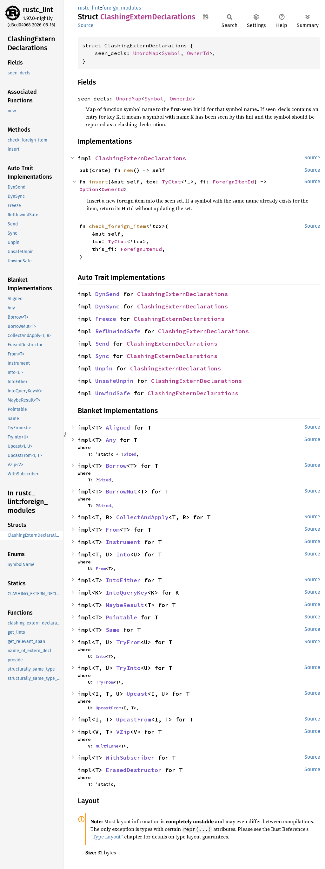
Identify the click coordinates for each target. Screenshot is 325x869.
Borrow (116, 465)
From (113, 529)
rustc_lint (38, 9)
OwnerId (198, 53)
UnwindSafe (112, 393)
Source (86, 25)
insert (98, 181)
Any (111, 440)
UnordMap (145, 53)
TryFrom (128, 642)
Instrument (123, 542)
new (128, 170)
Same (113, 629)
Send (102, 343)
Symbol (171, 53)
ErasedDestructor (134, 770)
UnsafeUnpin (114, 380)
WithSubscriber (130, 757)
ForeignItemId (233, 181)
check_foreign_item (117, 226)
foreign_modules (121, 8)
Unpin (104, 368)
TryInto (128, 668)
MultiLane (107, 746)
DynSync (107, 306)
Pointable (121, 617)
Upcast (137, 693)
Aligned (118, 427)
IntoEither (123, 580)
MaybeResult (125, 605)
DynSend (107, 294)
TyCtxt (171, 181)
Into (123, 554)
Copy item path (205, 16)
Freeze (105, 318)
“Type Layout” (106, 836)
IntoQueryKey (127, 592)
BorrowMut (121, 491)
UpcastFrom (108, 708)
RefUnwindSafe (118, 331)
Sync (102, 356)
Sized (129, 454)
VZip (123, 731)
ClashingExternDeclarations (140, 158)
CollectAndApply (142, 517)
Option (88, 189)
